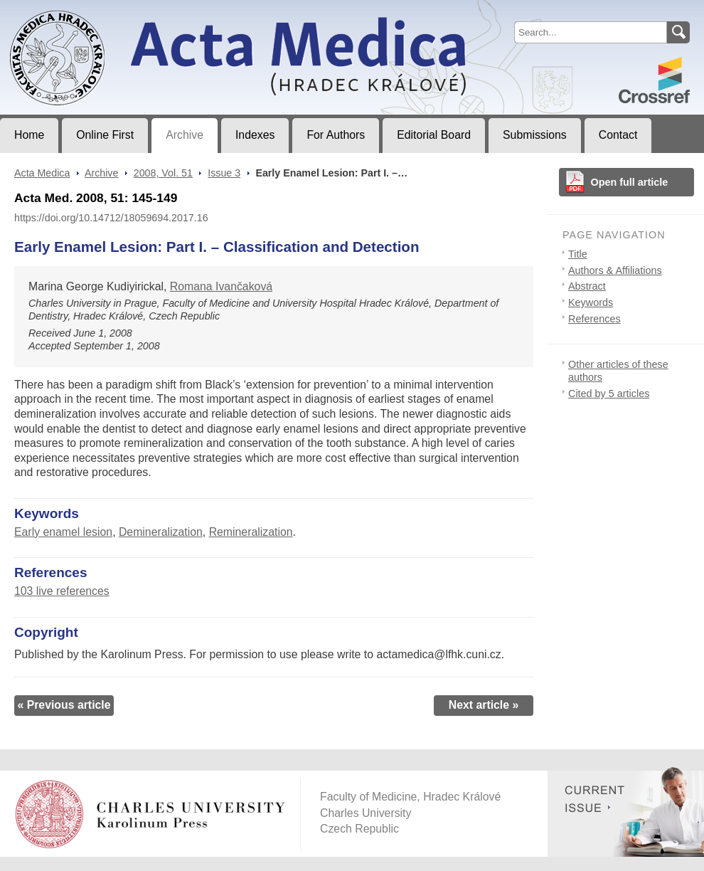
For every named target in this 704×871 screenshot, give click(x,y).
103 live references (62, 591)
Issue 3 (224, 173)
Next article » (484, 705)
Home (29, 135)
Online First (105, 135)
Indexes (254, 135)
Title (577, 254)
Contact (618, 135)
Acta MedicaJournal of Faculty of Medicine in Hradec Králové (118, 11)
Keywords (590, 302)
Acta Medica (42, 173)
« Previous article (63, 705)
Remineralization (251, 532)
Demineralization (161, 532)
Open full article (629, 182)
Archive (184, 135)
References (594, 318)
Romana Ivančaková (221, 286)
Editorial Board (434, 135)
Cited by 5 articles (608, 393)
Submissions (535, 135)
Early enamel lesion (63, 532)
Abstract (587, 286)
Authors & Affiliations (615, 270)
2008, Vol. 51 (163, 173)
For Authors (335, 135)
